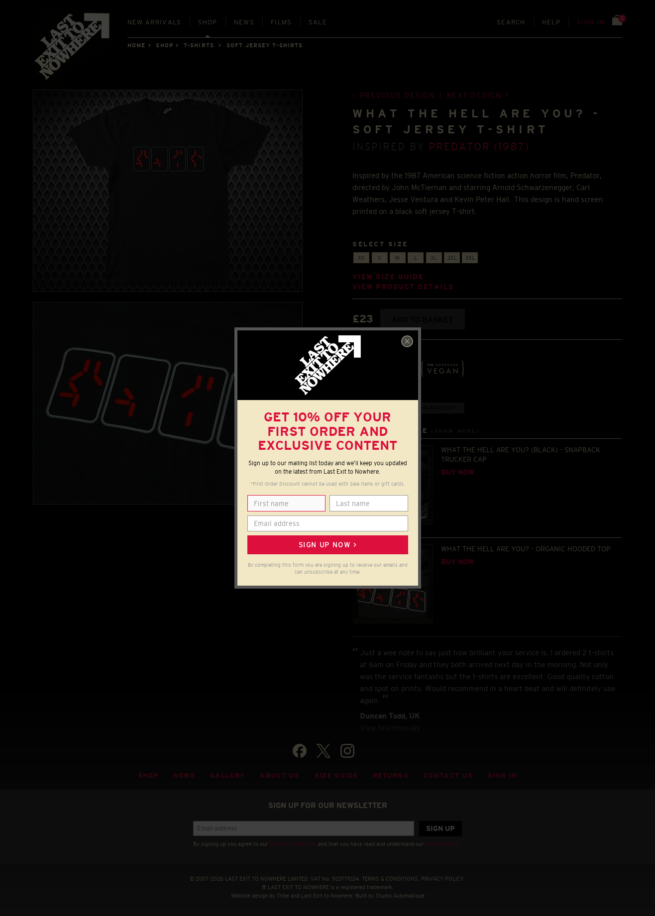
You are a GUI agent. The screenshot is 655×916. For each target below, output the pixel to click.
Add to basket (422, 319)
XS (361, 258)
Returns (391, 775)
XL (434, 258)
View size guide (388, 277)
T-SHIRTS (199, 45)
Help (551, 22)
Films (281, 22)
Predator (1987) (479, 146)
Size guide (336, 775)
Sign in (590, 22)
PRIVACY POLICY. (443, 879)
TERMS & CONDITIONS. (391, 879)
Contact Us (448, 775)
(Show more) (455, 431)
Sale (318, 22)
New (154, 22)
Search (511, 22)
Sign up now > (327, 545)
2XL (452, 258)
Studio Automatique (400, 896)
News (244, 22)
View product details (403, 287)
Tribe (283, 896)
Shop (208, 22)
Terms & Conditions (293, 844)
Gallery (227, 775)
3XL (470, 258)
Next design (474, 95)
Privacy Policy (442, 844)
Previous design (397, 95)
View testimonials (390, 727)
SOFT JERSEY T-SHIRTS (264, 45)
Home (136, 45)
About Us (280, 775)
